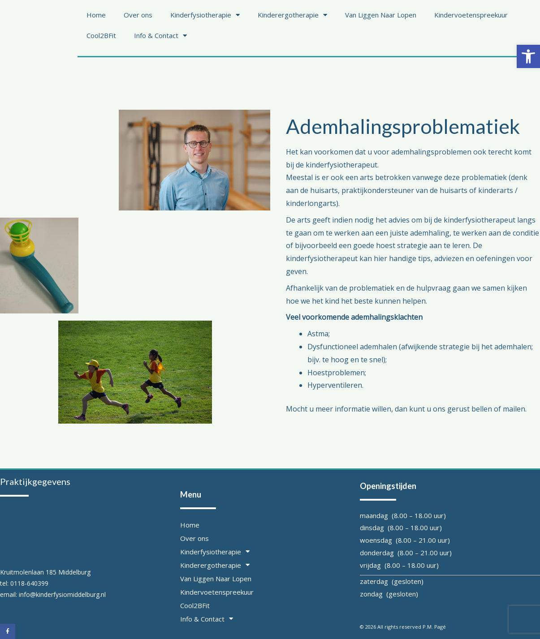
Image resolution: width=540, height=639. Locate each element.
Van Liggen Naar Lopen (380, 14)
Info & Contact (160, 35)
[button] (528, 56)
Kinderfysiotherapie (205, 15)
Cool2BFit (101, 35)
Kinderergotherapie (292, 15)
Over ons (138, 14)
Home (96, 14)
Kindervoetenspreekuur (471, 14)
